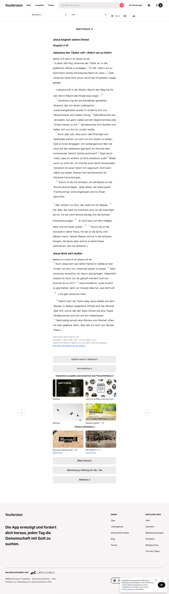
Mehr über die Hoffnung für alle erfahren (69, 346)
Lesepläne (39, 5)
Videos (51, 5)
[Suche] (88, 5)
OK (161, 585)
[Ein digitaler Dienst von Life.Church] (84, 571)
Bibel (29, 5)
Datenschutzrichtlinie (41, 579)
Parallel (115, 16)
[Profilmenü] (159, 5)
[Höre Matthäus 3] (125, 16)
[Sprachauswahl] (149, 5)
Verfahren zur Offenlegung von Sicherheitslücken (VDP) (28, 582)
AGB (53, 579)
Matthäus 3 (49, 14)
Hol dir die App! (135, 5)
